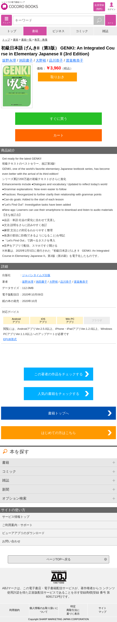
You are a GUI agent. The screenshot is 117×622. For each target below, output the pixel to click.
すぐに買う (58, 118)
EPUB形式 (10, 339)
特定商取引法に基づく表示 (73, 610)
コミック (82, 31)
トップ (11, 31)
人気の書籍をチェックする (58, 394)
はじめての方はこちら (58, 433)
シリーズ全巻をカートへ (58, 354)
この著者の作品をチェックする (58, 374)
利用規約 (14, 610)
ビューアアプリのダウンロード (23, 533)
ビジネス (58, 31)
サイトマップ (102, 610)
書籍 (35, 31)
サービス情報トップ (15, 516)
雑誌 (105, 31)
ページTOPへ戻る (58, 559)
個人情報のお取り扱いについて (43, 610)
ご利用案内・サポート (17, 525)
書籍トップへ (58, 413)
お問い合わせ (11, 541)
